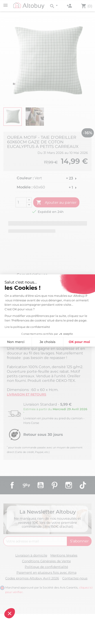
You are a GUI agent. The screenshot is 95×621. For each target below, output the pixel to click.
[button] (9, 613)
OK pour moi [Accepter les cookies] (50, 342)
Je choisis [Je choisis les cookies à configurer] (19, 342)
